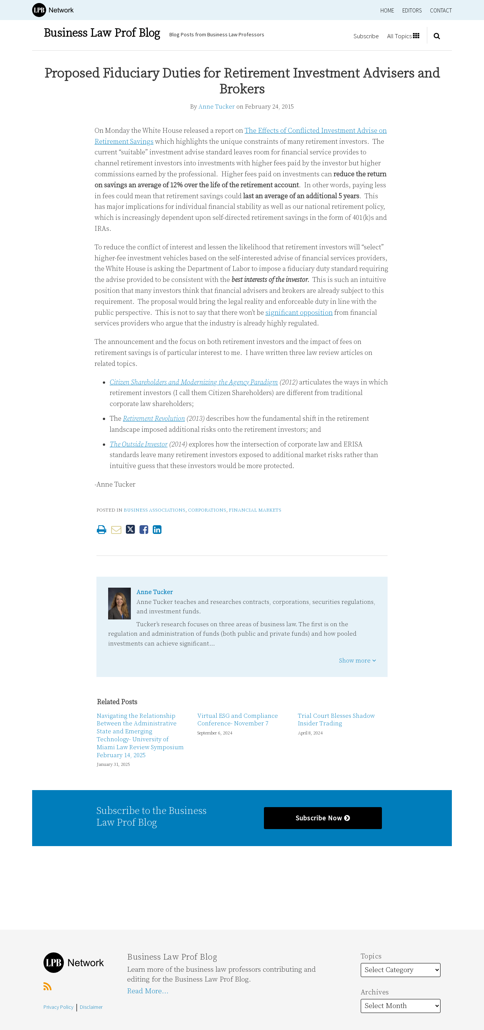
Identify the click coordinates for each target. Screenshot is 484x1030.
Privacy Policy (58, 1007)
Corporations (207, 510)
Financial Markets (255, 510)
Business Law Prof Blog (101, 33)
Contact (441, 10)
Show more (357, 660)
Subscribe (366, 36)
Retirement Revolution (154, 418)
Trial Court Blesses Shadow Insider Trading (336, 720)
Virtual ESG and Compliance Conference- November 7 (237, 720)
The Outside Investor (139, 444)
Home (387, 10)
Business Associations (154, 510)
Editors (412, 10)
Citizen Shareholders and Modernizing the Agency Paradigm (194, 382)
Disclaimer (91, 1007)
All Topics (403, 36)
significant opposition (299, 312)
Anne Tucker (217, 106)
